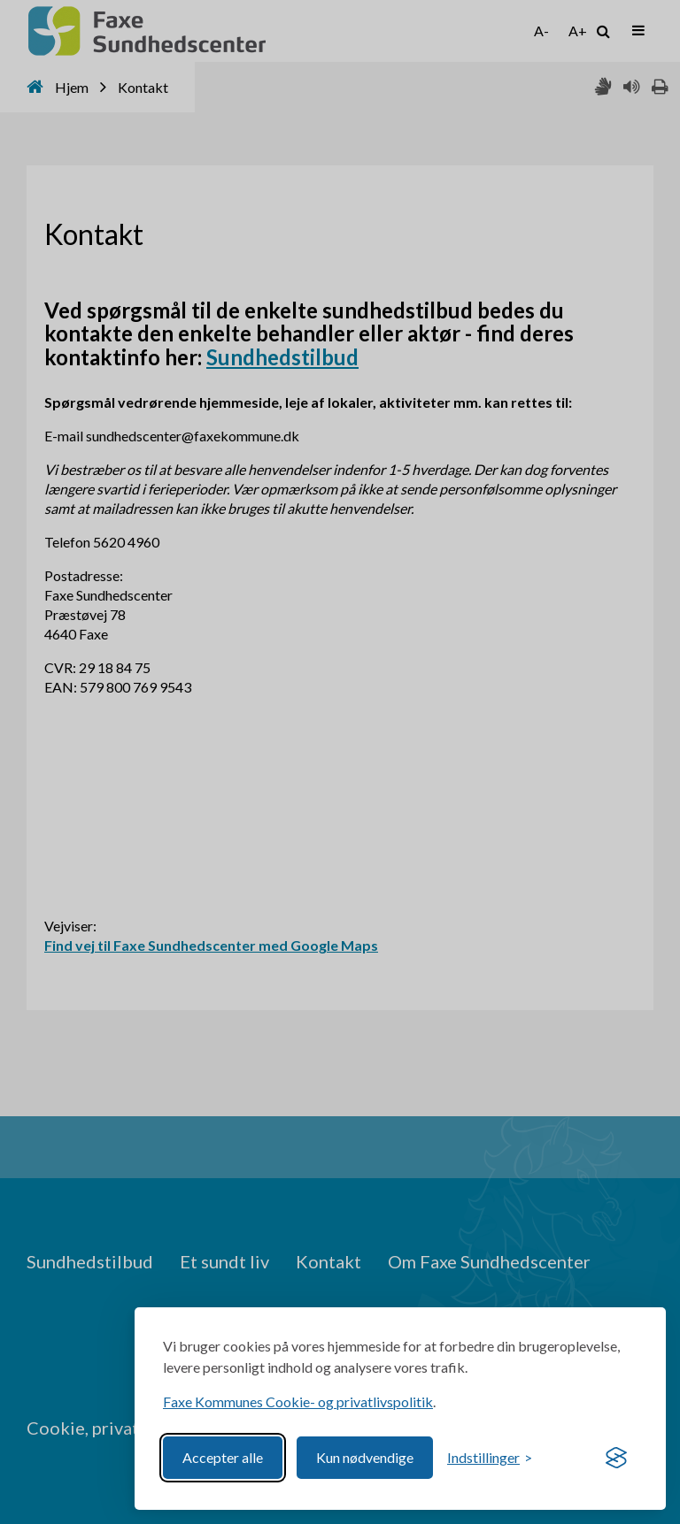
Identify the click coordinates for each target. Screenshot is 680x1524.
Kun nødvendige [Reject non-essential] (364, 1457)
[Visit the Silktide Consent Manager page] (616, 1457)
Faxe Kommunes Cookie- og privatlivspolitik (298, 1401)
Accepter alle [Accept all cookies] (222, 1457)
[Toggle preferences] (489, 1458)
